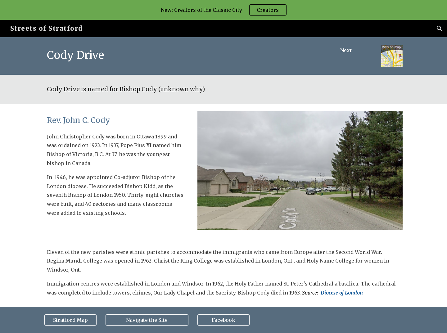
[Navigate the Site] (147, 320)
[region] (223, 10)
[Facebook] (223, 320)
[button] (439, 28)
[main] (177, 55)
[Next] (346, 50)
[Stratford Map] (70, 320)
